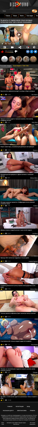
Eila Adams (35, 94)
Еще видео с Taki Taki (21, 66)
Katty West (35, 122)
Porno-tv (35, 150)
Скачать (32, 43)
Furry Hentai (34, 344)
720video (35, 372)
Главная (4, 15)
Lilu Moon (35, 233)
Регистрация (19, 406)
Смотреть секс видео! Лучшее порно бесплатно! (16, 423)
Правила (32, 410)
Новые (12, 15)
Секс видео (26, 15)
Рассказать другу (8, 410)
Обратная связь (22, 410)
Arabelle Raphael (33, 261)
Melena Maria (34, 178)
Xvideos (35, 205)
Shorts (18, 15)
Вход (28, 406)
